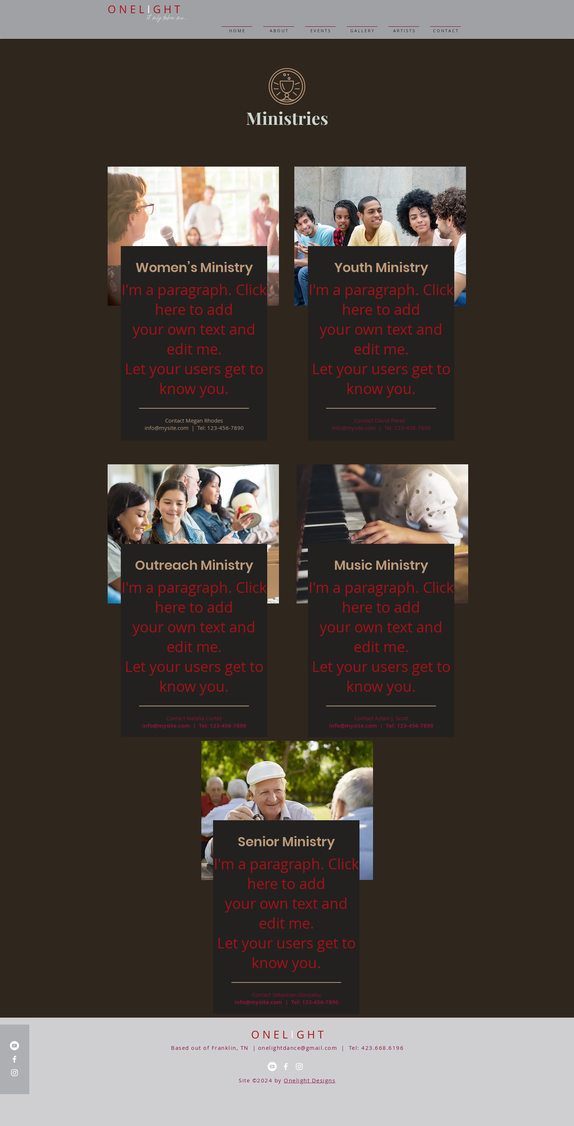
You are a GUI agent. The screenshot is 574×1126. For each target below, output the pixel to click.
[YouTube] (14, 1045)
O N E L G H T (144, 9)
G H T (310, 1034)
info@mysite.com (166, 725)
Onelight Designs (309, 1080)
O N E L (271, 1034)
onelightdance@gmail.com (298, 1047)
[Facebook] (14, 1059)
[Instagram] (14, 1072)
